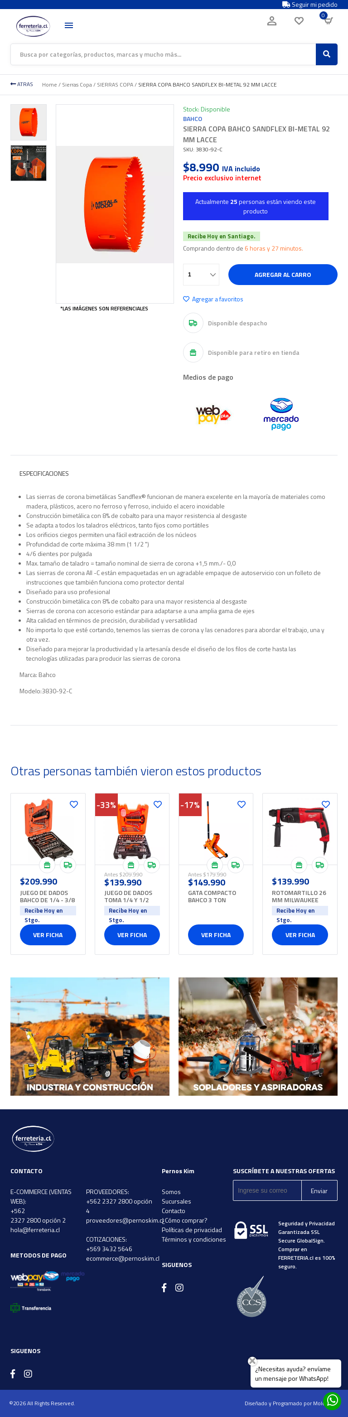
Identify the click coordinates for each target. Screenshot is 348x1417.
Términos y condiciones (194, 1239)
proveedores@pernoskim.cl (125, 1220)
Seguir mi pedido (310, 4)
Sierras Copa (77, 84)
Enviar (319, 1190)
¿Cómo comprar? (185, 1220)
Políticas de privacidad (192, 1229)
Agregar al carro (283, 274)
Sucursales (176, 1201)
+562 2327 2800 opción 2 (38, 1215)
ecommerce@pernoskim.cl (123, 1258)
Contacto (173, 1210)
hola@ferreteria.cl (35, 1229)
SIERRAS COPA (115, 84)
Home (49, 84)
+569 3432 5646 (109, 1248)
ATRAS (21, 84)
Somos (171, 1191)
